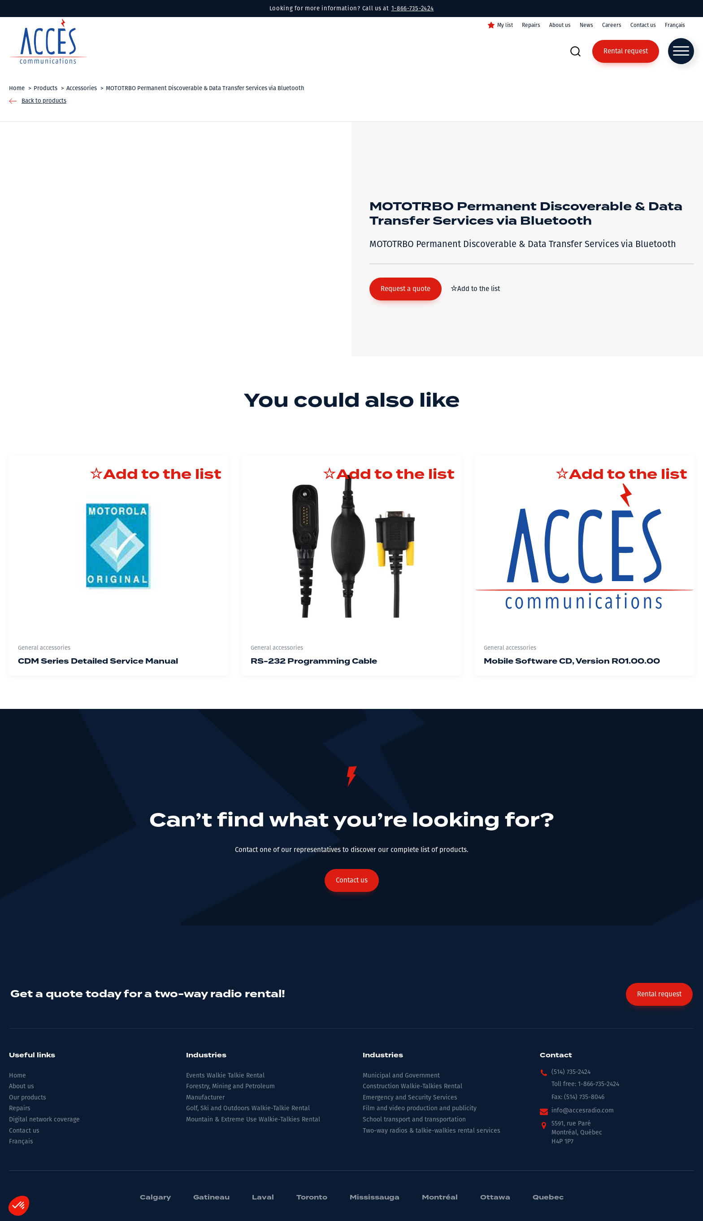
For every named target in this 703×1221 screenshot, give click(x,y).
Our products (27, 1097)
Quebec (548, 1197)
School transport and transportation (414, 1119)
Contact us (643, 25)
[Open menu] (681, 51)
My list (505, 25)
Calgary (155, 1197)
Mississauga (374, 1197)
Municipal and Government (401, 1075)
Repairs (531, 25)
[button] (405, 289)
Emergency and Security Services (410, 1097)
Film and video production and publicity (420, 1108)
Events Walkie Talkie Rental (225, 1075)
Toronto (311, 1197)
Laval (263, 1197)
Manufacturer (205, 1097)
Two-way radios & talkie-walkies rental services (431, 1130)
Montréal (440, 1197)
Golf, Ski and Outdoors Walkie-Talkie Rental (248, 1108)
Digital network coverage (44, 1119)
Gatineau (211, 1197)
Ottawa (495, 1197)
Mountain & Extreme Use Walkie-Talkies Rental (253, 1119)
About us (560, 25)
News (586, 25)
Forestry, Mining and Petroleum (230, 1086)
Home (17, 1075)
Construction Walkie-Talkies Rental (412, 1086)
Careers (611, 25)
